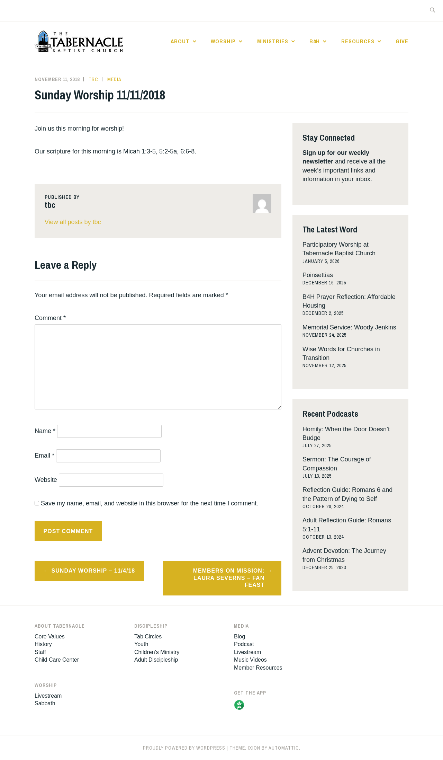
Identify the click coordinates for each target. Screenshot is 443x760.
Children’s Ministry (156, 652)
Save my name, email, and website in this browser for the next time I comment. (149, 503)
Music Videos (250, 660)
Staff (40, 652)
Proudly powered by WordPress (184, 748)
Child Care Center (57, 660)
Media (114, 79)
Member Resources (258, 668)
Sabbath (45, 703)
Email (44, 455)
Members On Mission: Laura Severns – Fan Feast (229, 578)
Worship (223, 41)
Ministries (272, 41)
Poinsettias (317, 275)
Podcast (244, 644)
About (180, 41)
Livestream (48, 696)
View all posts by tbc (73, 222)
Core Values (50, 636)
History (43, 644)
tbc (93, 79)
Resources (357, 41)
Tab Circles (148, 636)
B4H (314, 41)
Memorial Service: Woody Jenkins (349, 327)
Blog (239, 636)
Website (46, 479)
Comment (50, 318)
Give (402, 41)
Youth (141, 644)
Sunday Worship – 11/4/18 (93, 571)
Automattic (284, 748)
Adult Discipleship (156, 660)
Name (45, 430)
